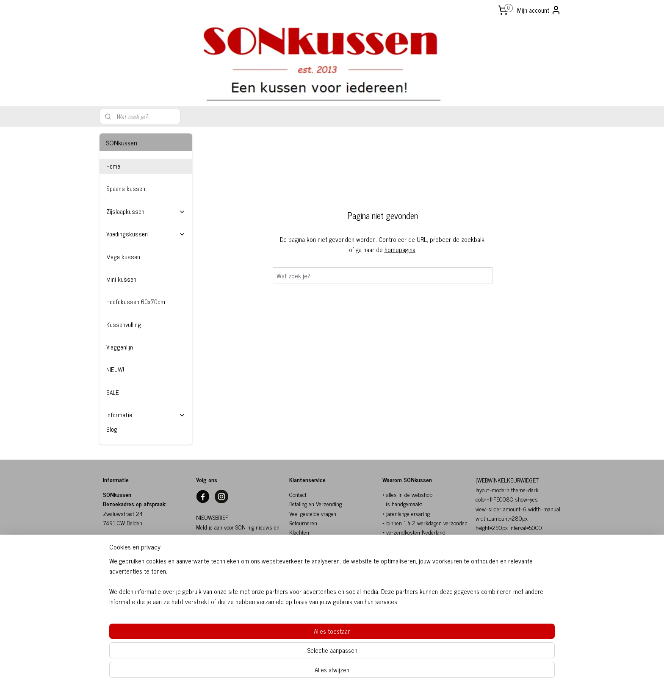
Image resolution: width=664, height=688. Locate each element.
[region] (276, 652)
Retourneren (303, 522)
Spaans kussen (125, 188)
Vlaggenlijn (119, 347)
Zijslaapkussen (145, 211)
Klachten (299, 532)
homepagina (400, 249)
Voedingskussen (145, 234)
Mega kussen (123, 256)
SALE (112, 392)
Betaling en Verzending (315, 503)
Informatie (145, 415)
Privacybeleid (304, 561)
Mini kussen (121, 279)
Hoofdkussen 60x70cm (135, 301)
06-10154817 (119, 589)
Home (113, 166)
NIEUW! (115, 369)
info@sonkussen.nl (125, 579)
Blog (111, 429)
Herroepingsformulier (314, 570)
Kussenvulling (123, 324)
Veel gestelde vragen (312, 513)
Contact (298, 494)
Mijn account (539, 10)
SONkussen (302, 542)
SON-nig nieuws (214, 564)
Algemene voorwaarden (316, 551)
